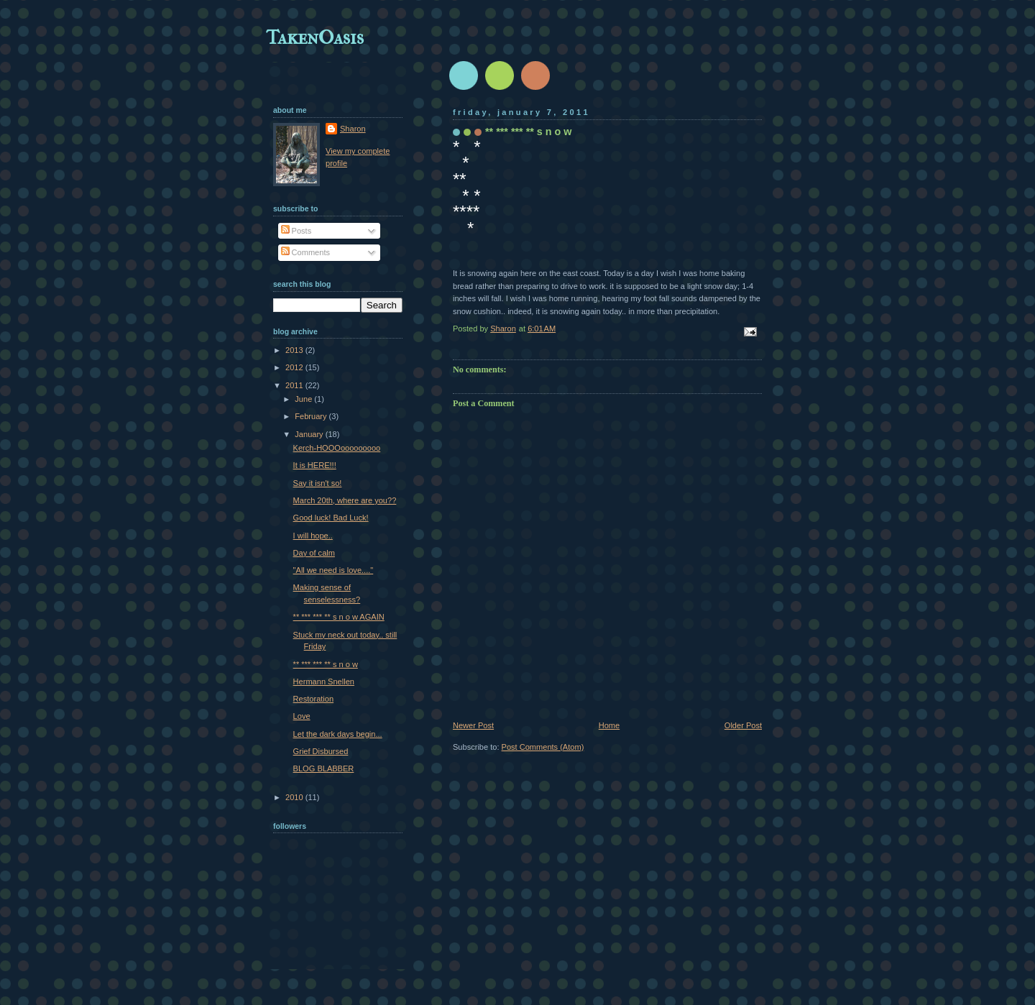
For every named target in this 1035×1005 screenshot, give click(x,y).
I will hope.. (313, 535)
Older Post (743, 725)
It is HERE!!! (314, 465)
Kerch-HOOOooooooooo (337, 448)
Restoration (313, 698)
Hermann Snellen (323, 681)
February (311, 416)
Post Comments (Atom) (543, 747)
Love (301, 716)
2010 (295, 797)
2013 (295, 350)
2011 (295, 385)
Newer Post (473, 725)
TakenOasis (315, 37)
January (310, 434)
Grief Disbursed (321, 751)
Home (609, 725)
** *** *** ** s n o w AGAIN (339, 616)
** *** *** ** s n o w (325, 664)
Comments (305, 252)
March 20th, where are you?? (345, 500)
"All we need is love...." (333, 570)
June (304, 399)
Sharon (353, 128)
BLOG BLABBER (323, 768)
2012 (295, 367)
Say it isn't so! (317, 483)
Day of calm (314, 553)
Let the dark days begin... (337, 734)
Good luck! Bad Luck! (331, 517)
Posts (296, 230)
